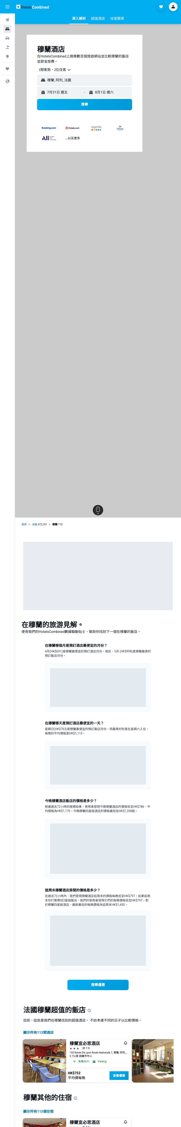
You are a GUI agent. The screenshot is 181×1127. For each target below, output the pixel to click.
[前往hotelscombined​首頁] (32, 7)
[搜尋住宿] (7, 29)
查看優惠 (119, 1075)
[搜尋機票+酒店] (7, 47)
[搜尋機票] (7, 20)
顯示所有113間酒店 (38, 1032)
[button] (7, 6)
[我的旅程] (7, 68)
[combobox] (53, 70)
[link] (98, 985)
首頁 (24, 524)
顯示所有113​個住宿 (38, 1111)
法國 (34, 524)
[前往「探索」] (7, 56)
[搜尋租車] (7, 38)
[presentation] (89, 1010)
